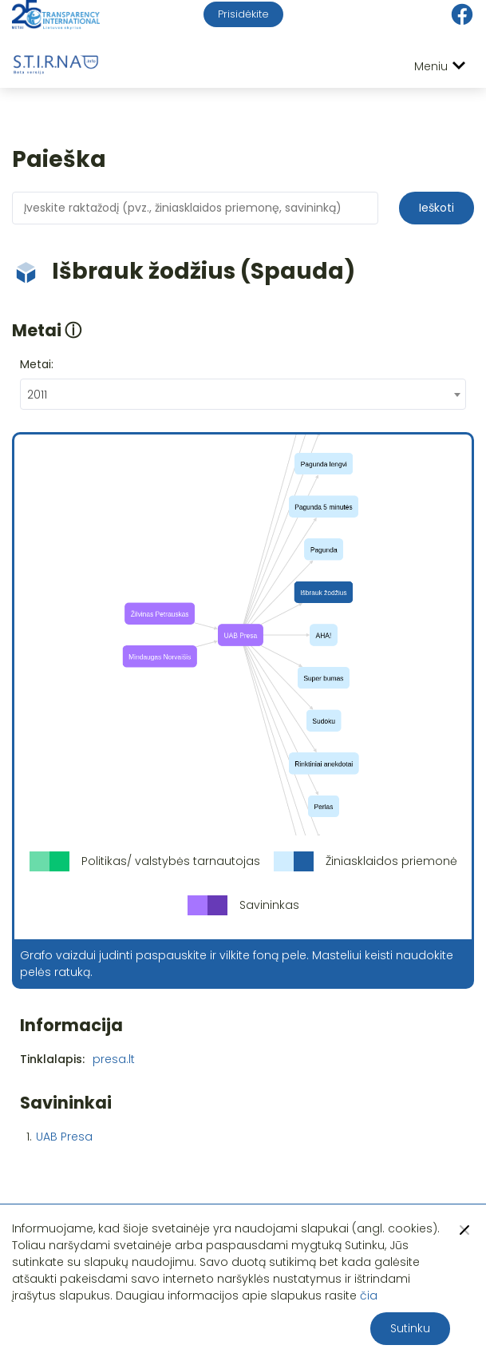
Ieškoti (436, 208)
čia (368, 1295)
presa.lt (114, 1059)
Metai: (36, 364)
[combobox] (243, 394)
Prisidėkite (243, 14)
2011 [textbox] (37, 395)
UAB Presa (64, 1137)
